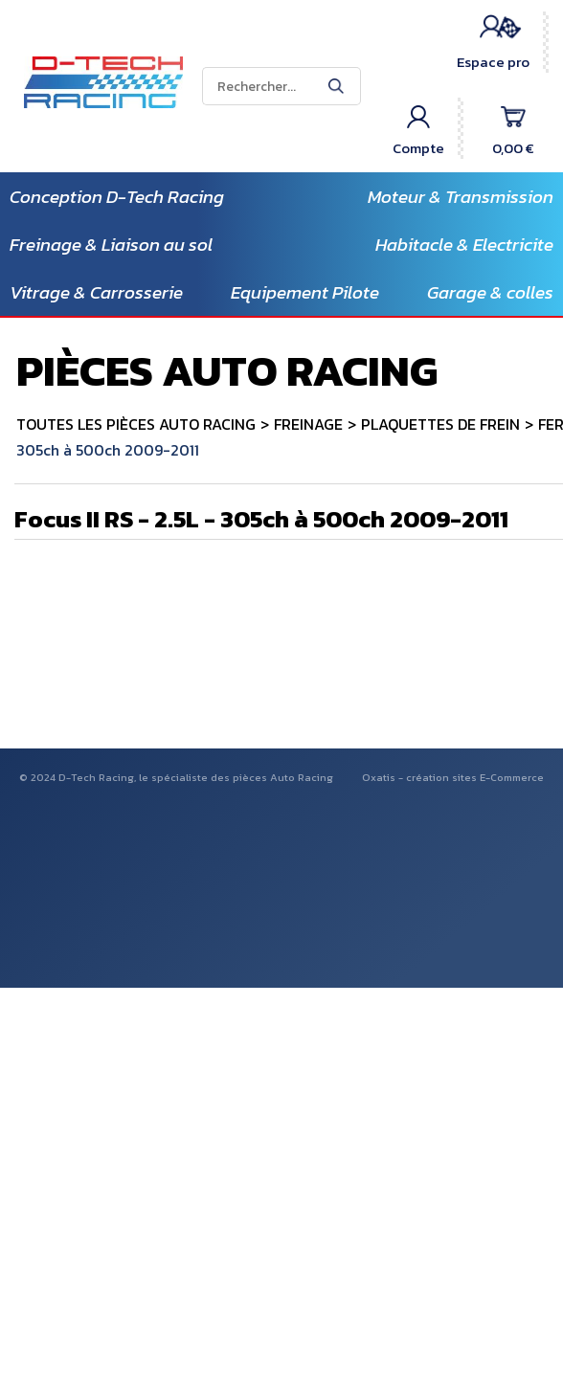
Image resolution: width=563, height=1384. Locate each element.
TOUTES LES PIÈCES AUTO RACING (136, 424)
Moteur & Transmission (460, 197)
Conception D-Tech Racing (117, 197)
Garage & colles (490, 292)
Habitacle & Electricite (464, 244)
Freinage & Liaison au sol (111, 244)
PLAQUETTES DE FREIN (440, 424)
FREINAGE (308, 424)
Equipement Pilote (305, 292)
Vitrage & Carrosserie (96, 292)
